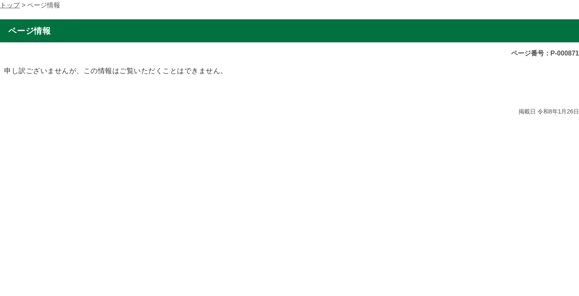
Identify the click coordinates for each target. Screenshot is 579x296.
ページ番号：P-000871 (545, 53)
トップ (10, 5)
